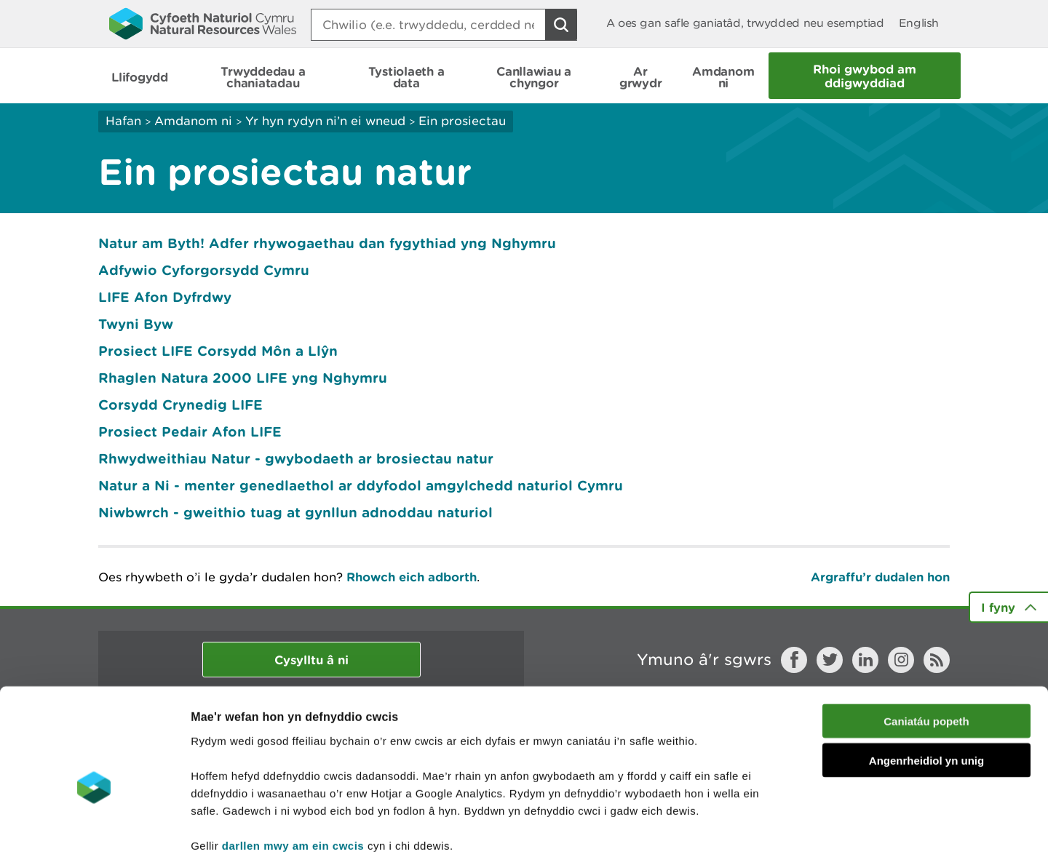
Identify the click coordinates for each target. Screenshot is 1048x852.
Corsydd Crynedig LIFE (180, 405)
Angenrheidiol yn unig (926, 680)
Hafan (123, 121)
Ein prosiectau (462, 121)
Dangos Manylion (809, 823)
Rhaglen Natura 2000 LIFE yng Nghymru (242, 378)
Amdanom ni (193, 121)
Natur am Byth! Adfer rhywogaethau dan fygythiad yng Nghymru (327, 243)
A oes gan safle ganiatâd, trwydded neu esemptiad (745, 23)
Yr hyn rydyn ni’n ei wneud (325, 121)
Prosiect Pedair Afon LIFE (190, 431)
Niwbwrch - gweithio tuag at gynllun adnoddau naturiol (295, 512)
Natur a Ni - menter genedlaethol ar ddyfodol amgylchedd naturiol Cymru (360, 485)
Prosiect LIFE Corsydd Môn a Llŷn (218, 351)
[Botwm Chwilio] (561, 25)
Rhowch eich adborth (411, 577)
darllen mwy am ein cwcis (293, 764)
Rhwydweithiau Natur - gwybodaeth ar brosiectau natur (295, 458)
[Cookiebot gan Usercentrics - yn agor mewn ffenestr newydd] (94, 824)
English (919, 23)
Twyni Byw (135, 324)
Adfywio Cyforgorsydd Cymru (203, 270)
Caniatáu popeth (926, 640)
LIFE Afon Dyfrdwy (164, 297)
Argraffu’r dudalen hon (880, 577)
